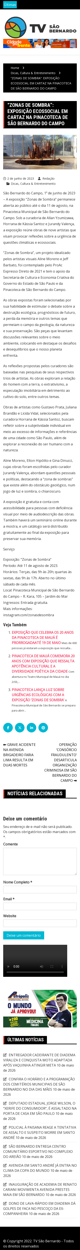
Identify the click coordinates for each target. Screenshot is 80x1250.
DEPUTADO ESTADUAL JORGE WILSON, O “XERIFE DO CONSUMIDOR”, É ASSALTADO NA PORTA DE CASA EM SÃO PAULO (40, 1108)
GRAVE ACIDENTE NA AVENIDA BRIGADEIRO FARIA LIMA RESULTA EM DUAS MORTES (19, 754)
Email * (9, 899)
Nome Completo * (17, 882)
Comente (10, 844)
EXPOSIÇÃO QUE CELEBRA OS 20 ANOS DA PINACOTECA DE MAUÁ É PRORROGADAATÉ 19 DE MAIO (43, 637)
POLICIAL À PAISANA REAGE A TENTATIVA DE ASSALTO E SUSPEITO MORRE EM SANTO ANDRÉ (39, 1132)
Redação (48, 178)
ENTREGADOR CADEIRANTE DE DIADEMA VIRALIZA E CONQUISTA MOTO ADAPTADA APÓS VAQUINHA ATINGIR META (39, 1060)
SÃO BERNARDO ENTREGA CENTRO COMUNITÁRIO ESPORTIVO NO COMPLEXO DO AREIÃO (38, 1151)
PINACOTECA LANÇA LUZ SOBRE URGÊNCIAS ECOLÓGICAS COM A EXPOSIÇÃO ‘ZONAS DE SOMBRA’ (38, 694)
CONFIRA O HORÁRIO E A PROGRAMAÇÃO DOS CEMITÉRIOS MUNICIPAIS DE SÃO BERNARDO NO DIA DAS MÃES (39, 1084)
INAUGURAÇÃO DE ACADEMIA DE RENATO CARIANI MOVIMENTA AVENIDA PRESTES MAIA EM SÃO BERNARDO (40, 1189)
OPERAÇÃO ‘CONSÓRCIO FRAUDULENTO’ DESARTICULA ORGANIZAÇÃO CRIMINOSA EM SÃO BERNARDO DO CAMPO (60, 762)
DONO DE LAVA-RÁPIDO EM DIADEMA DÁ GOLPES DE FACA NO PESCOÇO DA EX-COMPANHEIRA (39, 1208)
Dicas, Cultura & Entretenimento (33, 184)
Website (9, 916)
